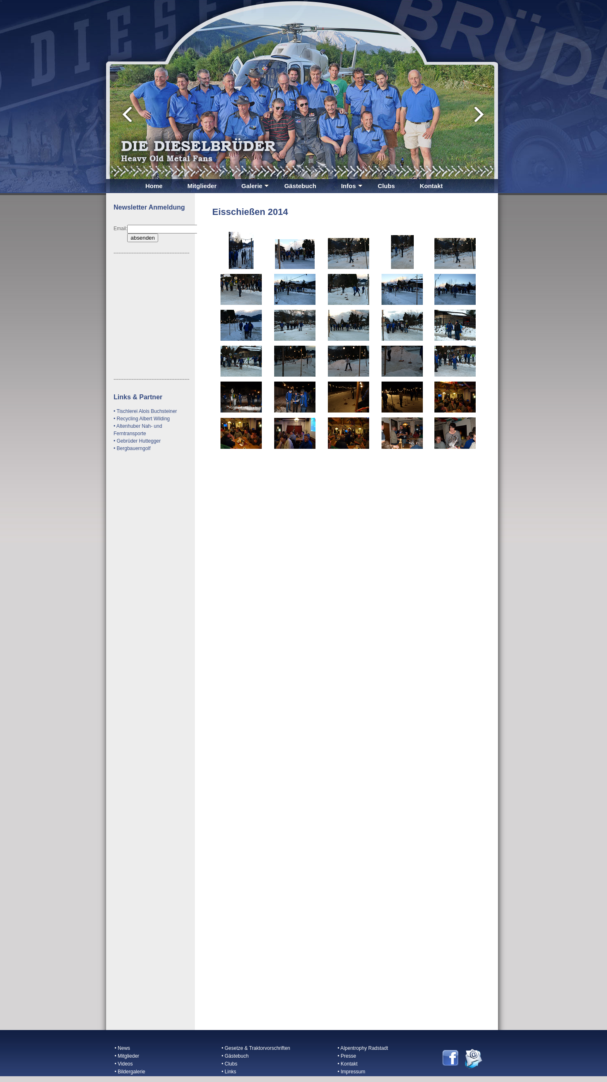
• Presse (347, 1056)
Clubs (386, 185)
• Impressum (351, 1072)
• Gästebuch (235, 1056)
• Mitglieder (127, 1056)
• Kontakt (348, 1064)
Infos (352, 185)
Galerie (255, 185)
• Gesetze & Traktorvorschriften (256, 1048)
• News (122, 1048)
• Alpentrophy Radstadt (363, 1048)
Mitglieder (202, 185)
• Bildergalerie (130, 1072)
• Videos (124, 1064)
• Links (229, 1072)
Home (154, 185)
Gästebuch (300, 185)
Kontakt (431, 185)
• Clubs (229, 1064)
